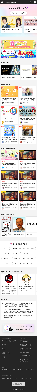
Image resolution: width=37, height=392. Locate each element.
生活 (24, 258)
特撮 (9, 253)
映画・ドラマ (17, 248)
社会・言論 (30, 248)
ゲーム (7, 263)
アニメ (6, 248)
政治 (32, 258)
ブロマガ (4, 345)
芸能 (16, 258)
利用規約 (4, 369)
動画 (3, 378)
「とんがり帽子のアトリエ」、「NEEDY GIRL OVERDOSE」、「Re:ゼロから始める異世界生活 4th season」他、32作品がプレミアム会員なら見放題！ (18, 305)
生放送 (9, 378)
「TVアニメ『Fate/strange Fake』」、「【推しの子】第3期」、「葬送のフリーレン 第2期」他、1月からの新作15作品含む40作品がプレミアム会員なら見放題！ (18, 311)
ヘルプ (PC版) (30, 369)
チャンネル (24, 378)
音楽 (17, 253)
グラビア (29, 263)
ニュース (16, 378)
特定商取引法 (17, 369)
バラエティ (17, 263)
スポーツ (6, 258)
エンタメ (26, 253)
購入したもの (24, 341)
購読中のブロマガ (25, 349)
